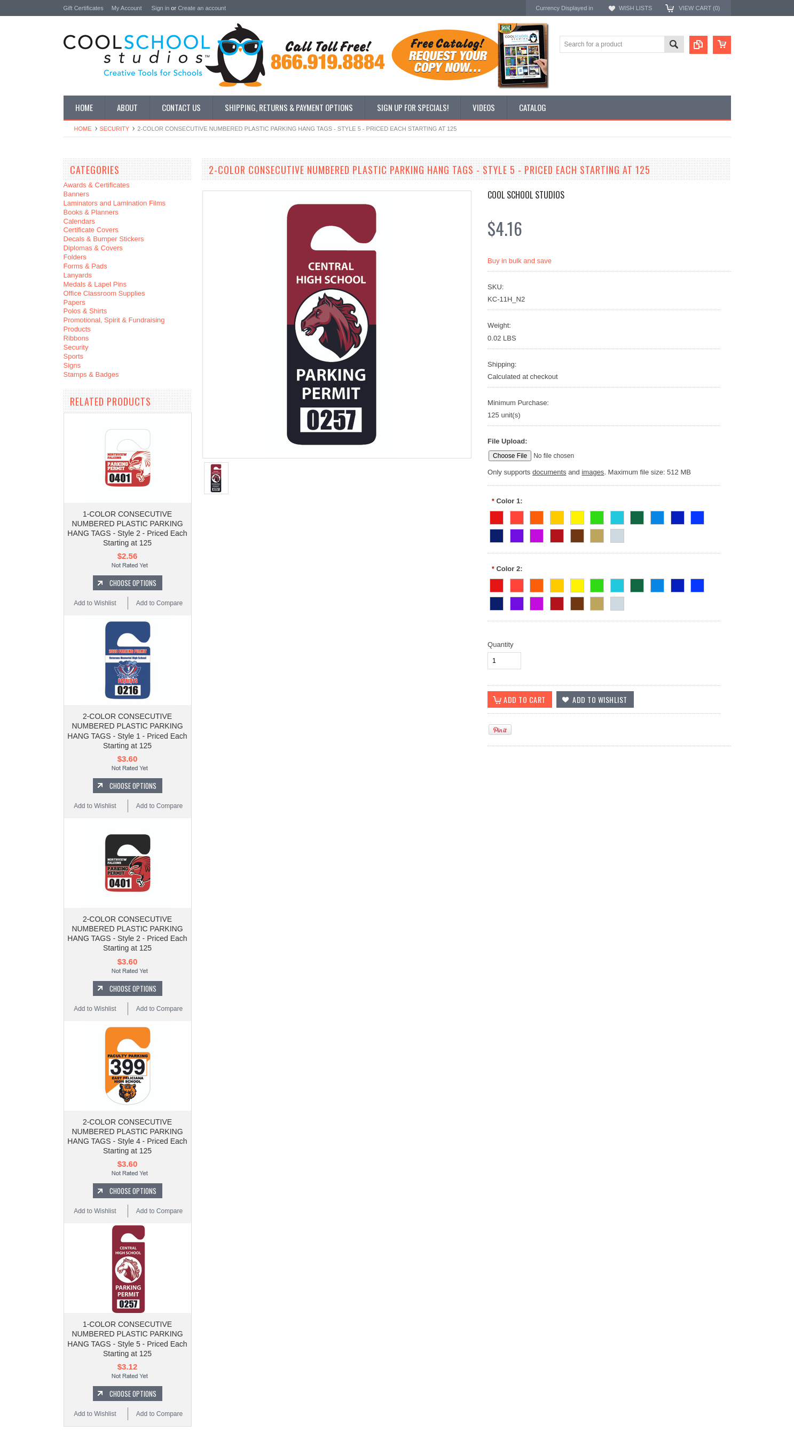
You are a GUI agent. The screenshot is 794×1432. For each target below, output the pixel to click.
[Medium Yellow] (556, 516)
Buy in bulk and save (520, 261)
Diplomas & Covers (93, 248)
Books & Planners (91, 212)
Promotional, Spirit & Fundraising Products (114, 324)
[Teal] (617, 516)
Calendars (79, 221)
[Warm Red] (516, 516)
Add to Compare (159, 603)
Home (83, 128)
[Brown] (577, 534)
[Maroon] (556, 534)
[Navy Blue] (496, 534)
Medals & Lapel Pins (95, 284)
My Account (127, 8)
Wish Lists (635, 8)
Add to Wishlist (95, 603)
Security (115, 128)
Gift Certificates (84, 8)
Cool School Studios (526, 194)
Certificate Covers (91, 230)
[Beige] (596, 534)
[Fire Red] (496, 516)
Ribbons (76, 338)
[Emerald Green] (596, 516)
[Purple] (516, 534)
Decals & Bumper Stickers (104, 239)
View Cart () (699, 8)
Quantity (500, 644)
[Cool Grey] (617, 534)
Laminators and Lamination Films (115, 203)
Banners (76, 194)
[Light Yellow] (577, 516)
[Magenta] (536, 534)
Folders (75, 257)
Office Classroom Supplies (104, 293)
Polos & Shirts (85, 311)
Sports (74, 356)
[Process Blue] (657, 516)
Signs (72, 365)
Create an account (202, 8)
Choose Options (132, 582)
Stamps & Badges (91, 374)
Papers (74, 302)
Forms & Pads (85, 266)
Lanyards (78, 275)
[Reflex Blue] (677, 516)
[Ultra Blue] (697, 516)
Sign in (161, 8)
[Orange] (536, 516)
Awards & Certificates (97, 185)
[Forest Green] (637, 516)
